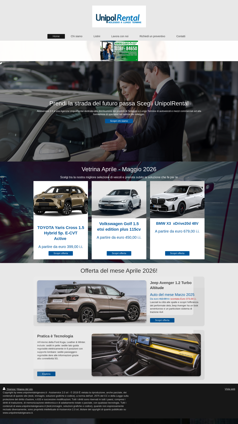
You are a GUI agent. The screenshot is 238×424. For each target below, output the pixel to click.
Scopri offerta (61, 253)
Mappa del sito (25, 389)
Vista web (230, 389)
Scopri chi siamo (119, 121)
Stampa (9, 389)
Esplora (46, 374)
